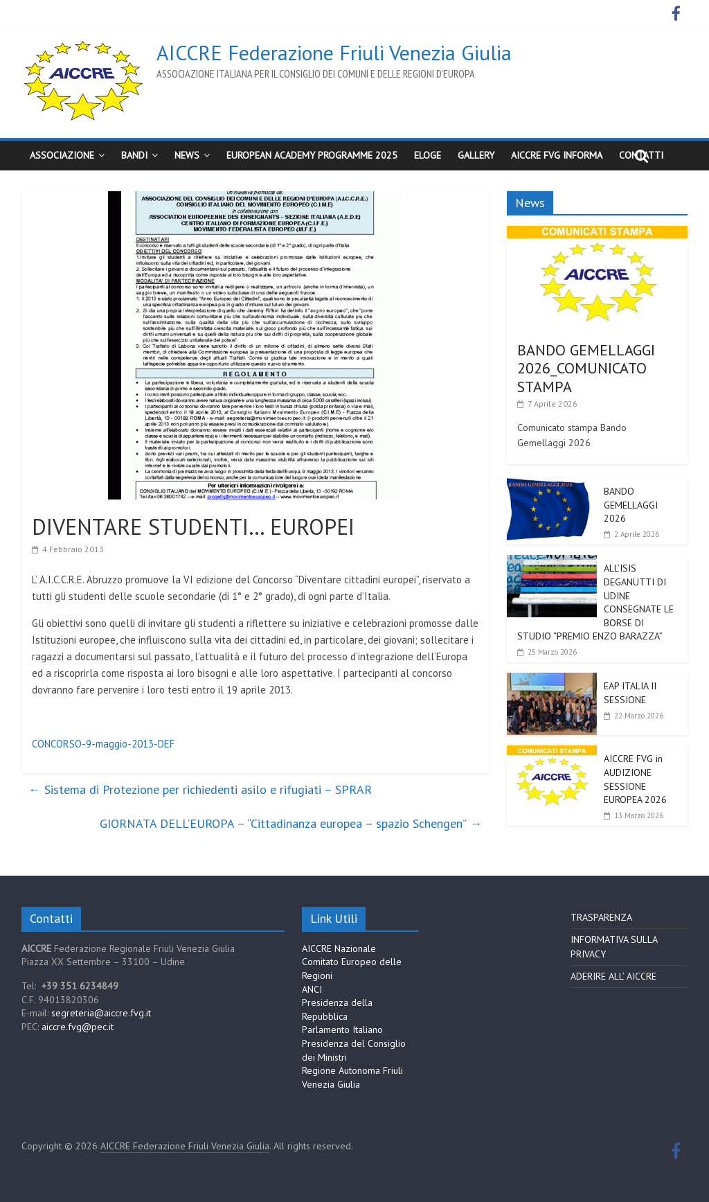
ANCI (312, 989)
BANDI (134, 155)
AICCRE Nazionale (339, 948)
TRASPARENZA (601, 917)
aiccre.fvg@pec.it (78, 1026)
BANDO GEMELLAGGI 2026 (631, 504)
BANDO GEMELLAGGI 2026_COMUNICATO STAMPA (586, 368)
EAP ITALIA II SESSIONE (630, 693)
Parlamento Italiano (342, 1029)
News (186, 155)
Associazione (62, 155)
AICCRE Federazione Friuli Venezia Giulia (334, 52)
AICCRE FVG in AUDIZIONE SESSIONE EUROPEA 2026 (635, 779)
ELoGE (427, 155)
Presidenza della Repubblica (337, 1009)
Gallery (476, 155)
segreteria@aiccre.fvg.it (101, 1013)
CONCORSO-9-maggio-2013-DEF (103, 743)
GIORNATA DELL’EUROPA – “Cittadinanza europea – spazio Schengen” (291, 823)
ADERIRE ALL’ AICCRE (613, 976)
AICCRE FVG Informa (556, 155)
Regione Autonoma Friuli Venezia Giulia (352, 1077)
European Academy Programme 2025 (311, 155)
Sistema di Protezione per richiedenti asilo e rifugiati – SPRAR (200, 789)
